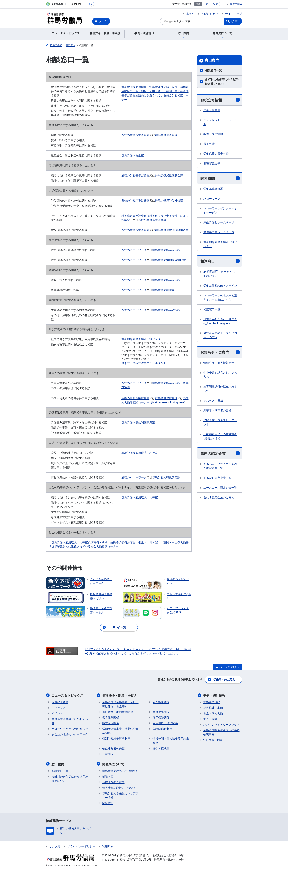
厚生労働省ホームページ (218, 222)
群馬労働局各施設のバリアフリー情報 (120, 794)
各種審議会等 (211, 163)
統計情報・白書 (213, 739)
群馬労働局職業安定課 (166, 250)
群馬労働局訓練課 (163, 290)
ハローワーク (211, 198)
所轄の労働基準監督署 (135, 135)
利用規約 (107, 845)
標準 (198, 4)
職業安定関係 (110, 722)
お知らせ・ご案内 (220, 352)
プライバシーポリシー (81, 845)
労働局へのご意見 (224, 679)
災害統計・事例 (213, 707)
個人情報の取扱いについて (119, 787)
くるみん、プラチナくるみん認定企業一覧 (220, 466)
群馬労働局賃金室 (132, 155)
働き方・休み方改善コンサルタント (143, 363)
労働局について (113, 763)
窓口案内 (212, 60)
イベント (57, 713)
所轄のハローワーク (134, 250)
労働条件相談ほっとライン (220, 285)
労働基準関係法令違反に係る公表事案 (221, 732)
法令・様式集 (211, 110)
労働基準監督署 (213, 189)
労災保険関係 (110, 717)
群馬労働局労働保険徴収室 (172, 230)
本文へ (190, 13)
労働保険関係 (161, 711)
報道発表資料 (60, 701)
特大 (215, 4)
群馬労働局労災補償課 (169, 200)
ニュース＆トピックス (68, 695)
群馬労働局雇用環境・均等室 (139, 452)
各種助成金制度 (162, 728)
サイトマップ (233, 13)
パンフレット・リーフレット (220, 122)
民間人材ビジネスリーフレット (220, 422)
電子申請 (209, 143)
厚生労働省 (236, 4)
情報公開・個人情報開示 (218, 362)
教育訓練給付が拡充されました (220, 388)
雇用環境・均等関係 (165, 722)
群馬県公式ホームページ (218, 232)
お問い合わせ (209, 13)
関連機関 (220, 178)
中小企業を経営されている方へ (220, 374)
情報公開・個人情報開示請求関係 (171, 740)
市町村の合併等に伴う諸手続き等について (222, 81)
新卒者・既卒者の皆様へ (218, 410)
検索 (234, 21)
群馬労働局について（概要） (120, 770)
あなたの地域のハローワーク (70, 734)
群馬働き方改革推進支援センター (142, 339)
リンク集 (54, 845)
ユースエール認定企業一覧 (220, 487)
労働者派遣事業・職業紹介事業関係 (120, 730)
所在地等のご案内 (113, 781)
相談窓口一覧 (213, 70)
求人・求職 (210, 718)
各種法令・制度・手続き (119, 695)
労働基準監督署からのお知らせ (70, 720)
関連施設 (107, 802)
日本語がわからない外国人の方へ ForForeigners (220, 321)
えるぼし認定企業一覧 (217, 478)
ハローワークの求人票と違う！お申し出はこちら (220, 297)
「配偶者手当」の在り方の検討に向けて (220, 436)
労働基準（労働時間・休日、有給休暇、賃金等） (120, 704)
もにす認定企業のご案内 (218, 497)
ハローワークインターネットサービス (220, 210)
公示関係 (107, 753)
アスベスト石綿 (213, 400)
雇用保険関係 (161, 717)
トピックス (59, 707)
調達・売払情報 (213, 134)
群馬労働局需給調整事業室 (138, 422)
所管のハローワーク (134, 310)
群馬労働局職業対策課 (166, 310)
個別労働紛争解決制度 (116, 738)
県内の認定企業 (220, 453)
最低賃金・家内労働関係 (117, 711)
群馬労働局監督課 (166, 135)
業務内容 (107, 775)
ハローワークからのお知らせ (70, 728)
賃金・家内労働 (213, 713)
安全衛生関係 (161, 701)
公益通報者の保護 (113, 748)
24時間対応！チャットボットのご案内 (220, 274)
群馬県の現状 (211, 701)
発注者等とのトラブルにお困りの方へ (220, 335)
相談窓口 (220, 261)
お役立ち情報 (220, 100)
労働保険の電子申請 (216, 153)
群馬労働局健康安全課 (169, 175)
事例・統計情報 (214, 695)
